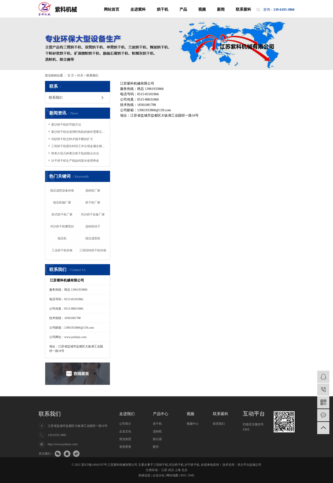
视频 (202, 9)
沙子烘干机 (192, 464)
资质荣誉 (125, 446)
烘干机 (162, 9)
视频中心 (193, 423)
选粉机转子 (92, 226)
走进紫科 (138, 9)
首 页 (70, 75)
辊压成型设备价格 (62, 190)
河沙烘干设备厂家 (93, 214)
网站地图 (172, 475)
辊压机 (62, 238)
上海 (178, 470)
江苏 (164, 470)
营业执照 (125, 439)
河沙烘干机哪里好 (62, 226)
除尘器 (157, 439)
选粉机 (157, 431)
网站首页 (111, 9)
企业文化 (125, 431)
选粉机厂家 (92, 190)
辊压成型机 (92, 238)
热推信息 (144, 475)
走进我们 (127, 414)
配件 (156, 446)
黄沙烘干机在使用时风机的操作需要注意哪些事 (79, 131)
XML (191, 475)
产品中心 (160, 414)
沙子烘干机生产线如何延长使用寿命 (75, 160)
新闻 (221, 9)
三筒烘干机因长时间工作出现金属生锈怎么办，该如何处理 (79, 146)
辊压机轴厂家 (62, 202)
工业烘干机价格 (62, 250)
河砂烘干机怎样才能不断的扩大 (72, 139)
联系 (80, 75)
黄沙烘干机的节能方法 (66, 124)
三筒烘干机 (160, 464)
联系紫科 (243, 9)
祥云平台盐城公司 (249, 464)
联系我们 (56, 97)
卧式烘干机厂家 (62, 214)
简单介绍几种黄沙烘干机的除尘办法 (75, 153)
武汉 (171, 470)
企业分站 (158, 475)
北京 (185, 470)
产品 (183, 9)
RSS (183, 475)
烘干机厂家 (92, 202)
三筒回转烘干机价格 (92, 250)
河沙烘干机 (176, 464)
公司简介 (125, 423)
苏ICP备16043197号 (94, 464)
